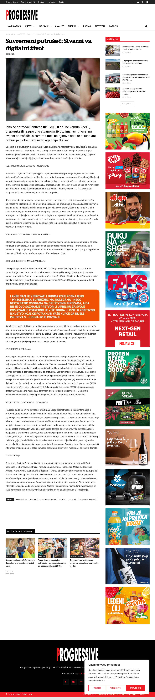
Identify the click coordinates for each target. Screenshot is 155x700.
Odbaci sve (115, 688)
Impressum (51, 2)
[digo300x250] (127, 210)
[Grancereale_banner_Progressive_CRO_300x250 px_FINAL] (127, 407)
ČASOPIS (113, 26)
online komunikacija (48, 499)
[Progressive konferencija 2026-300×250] (127, 328)
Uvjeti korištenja (12, 2)
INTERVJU (45, 26)
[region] (116, 677)
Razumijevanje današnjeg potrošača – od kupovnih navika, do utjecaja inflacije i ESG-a (52, 563)
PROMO (87, 26)
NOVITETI (100, 26)
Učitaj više (127, 103)
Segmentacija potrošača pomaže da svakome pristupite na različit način (20, 563)
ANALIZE (59, 26)
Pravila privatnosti (28, 2)
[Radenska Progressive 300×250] (127, 249)
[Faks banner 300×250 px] (127, 289)
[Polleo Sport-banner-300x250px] (127, 487)
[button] (146, 26)
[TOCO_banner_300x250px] (127, 131)
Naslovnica (14, 26)
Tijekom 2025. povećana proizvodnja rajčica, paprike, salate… (134, 91)
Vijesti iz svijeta (77, 556)
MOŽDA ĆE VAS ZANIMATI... (20, 531)
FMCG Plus (10, 556)
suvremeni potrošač (88, 499)
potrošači (72, 499)
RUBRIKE (73, 26)
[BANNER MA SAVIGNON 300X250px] (127, 447)
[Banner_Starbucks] (127, 368)
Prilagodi (97, 688)
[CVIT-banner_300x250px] (127, 605)
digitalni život (21, 499)
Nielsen (33, 499)
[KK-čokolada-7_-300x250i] (127, 170)
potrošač (62, 499)
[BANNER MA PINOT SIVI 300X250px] (127, 566)
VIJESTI (30, 26)
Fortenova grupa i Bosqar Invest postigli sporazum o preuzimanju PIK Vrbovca (136, 77)
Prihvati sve (135, 688)
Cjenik (61, 2)
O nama (41, 2)
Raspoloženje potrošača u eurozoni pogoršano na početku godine (84, 563)
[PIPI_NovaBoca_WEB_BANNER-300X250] (127, 526)
